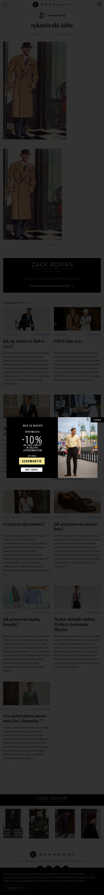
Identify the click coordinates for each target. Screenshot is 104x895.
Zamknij (97, 419)
